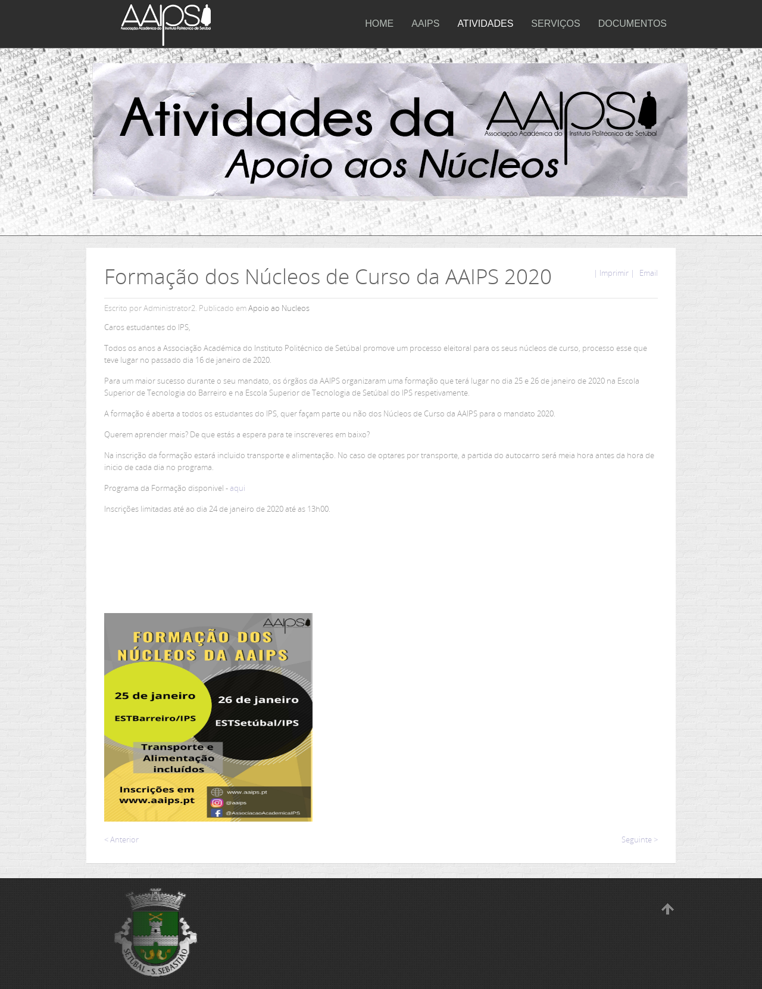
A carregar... (478, 673)
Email (648, 273)
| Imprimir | (614, 273)
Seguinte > (640, 839)
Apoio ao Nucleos (279, 308)
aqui (237, 488)
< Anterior (121, 839)
